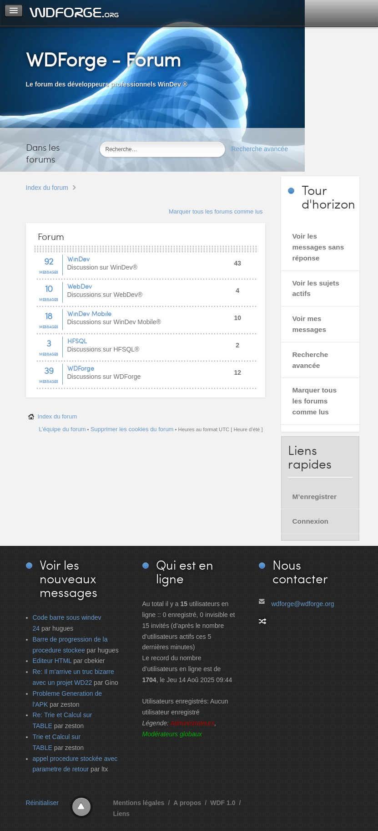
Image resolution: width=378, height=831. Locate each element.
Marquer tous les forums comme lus (216, 211)
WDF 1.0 (222, 802)
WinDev (78, 259)
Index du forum (47, 187)
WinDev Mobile (89, 313)
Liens (121, 813)
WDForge (80, 368)
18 (48, 315)
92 (48, 261)
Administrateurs (192, 723)
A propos (187, 802)
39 (48, 370)
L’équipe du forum (62, 429)
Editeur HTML (52, 660)
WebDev (79, 286)
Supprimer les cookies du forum (132, 429)
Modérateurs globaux (172, 734)
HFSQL (77, 340)
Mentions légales (139, 802)
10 (48, 288)
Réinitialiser (42, 802)
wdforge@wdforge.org (303, 603)
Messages (48, 272)
